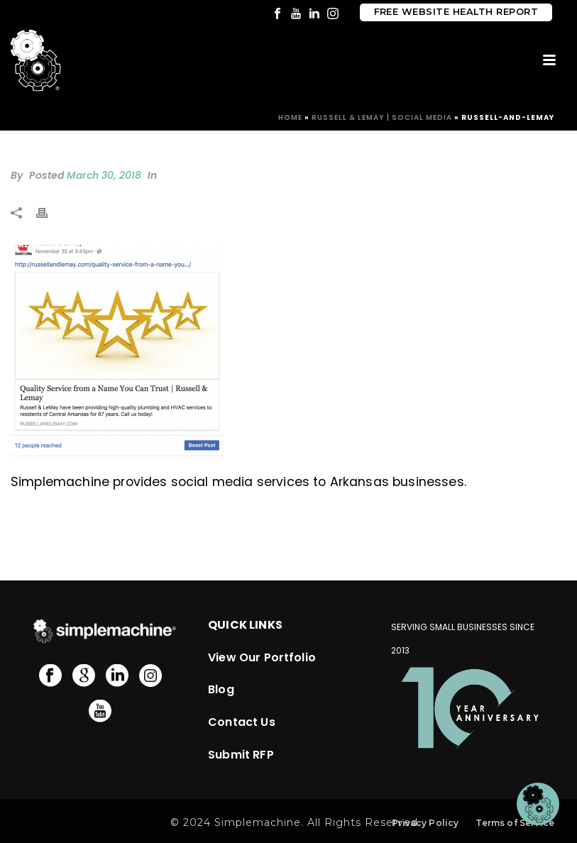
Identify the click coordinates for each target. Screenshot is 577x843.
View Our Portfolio (262, 657)
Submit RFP (241, 754)
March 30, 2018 (104, 175)
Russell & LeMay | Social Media (382, 117)
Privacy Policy (425, 822)
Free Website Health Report (456, 11)
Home (290, 117)
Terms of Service (515, 822)
